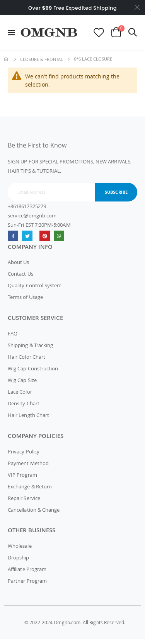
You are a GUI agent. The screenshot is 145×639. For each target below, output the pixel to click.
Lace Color (20, 391)
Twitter (27, 236)
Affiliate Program (27, 569)
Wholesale (20, 545)
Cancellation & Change (34, 509)
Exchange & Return (30, 486)
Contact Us (20, 273)
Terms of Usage (25, 296)
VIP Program (22, 474)
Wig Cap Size (22, 380)
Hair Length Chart (28, 415)
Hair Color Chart (26, 356)
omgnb (44, 236)
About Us (18, 262)
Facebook (13, 236)
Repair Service (24, 498)
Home (6, 59)
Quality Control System (34, 285)
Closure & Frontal (41, 59)
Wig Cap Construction (33, 368)
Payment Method (28, 463)
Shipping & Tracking (30, 345)
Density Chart (23, 403)
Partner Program (27, 580)
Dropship (18, 557)
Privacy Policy (23, 451)
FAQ (12, 333)
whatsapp (59, 236)
